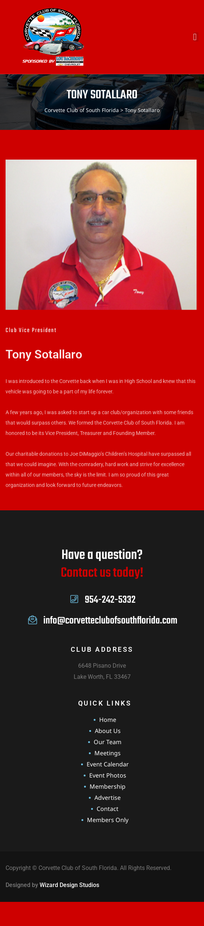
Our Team (107, 742)
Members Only (107, 820)
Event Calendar (108, 764)
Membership (108, 786)
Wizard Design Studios (69, 885)
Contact (107, 809)
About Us (108, 731)
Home (107, 720)
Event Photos (107, 775)
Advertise (107, 798)
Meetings (107, 753)
